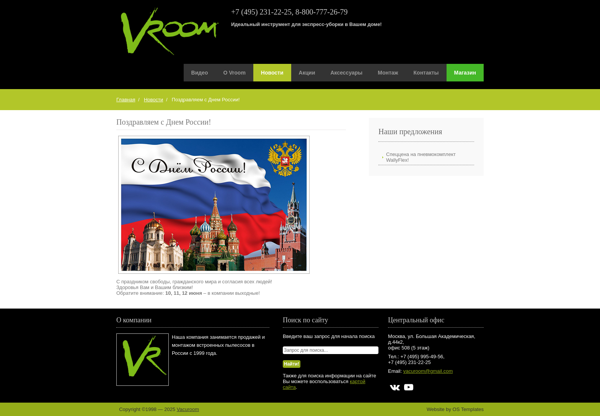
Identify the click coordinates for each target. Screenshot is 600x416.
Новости (272, 73)
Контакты (426, 73)
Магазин (465, 73)
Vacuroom (188, 409)
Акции (307, 73)
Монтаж (388, 73)
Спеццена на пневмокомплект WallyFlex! (421, 157)
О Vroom (234, 73)
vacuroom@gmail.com (428, 371)
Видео (199, 73)
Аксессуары (347, 73)
